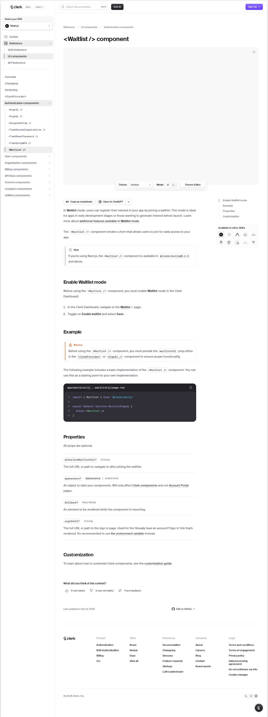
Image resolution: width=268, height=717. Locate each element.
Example (228, 205)
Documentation (172, 645)
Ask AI (117, 6)
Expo (133, 655)
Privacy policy (236, 655)
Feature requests (173, 661)
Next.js (134, 650)
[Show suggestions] (49, 25)
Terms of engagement (242, 650)
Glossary (168, 655)
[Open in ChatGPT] (110, 202)
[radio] (168, 185)
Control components (28, 182)
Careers (200, 650)
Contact (200, 661)
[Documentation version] (40, 7)
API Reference (16, 62)
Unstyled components (28, 188)
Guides (11, 37)
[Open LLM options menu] (129, 202)
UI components (17, 56)
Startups (167, 666)
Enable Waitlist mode (235, 200)
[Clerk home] (69, 638)
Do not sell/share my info (243, 669)
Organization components (28, 162)
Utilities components (28, 195)
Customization (231, 216)
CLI (98, 661)
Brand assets (203, 666)
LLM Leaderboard (173, 671)
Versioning (11, 89)
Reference (28, 43)
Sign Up (254, 6)
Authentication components (28, 103)
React (133, 645)
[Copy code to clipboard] (190, 387)
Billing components (28, 169)
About (199, 645)
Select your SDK (13, 19)
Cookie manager (238, 674)
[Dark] (246, 696)
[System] (256, 696)
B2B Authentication (107, 650)
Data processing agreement (238, 662)
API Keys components (28, 175)
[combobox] (25, 26)
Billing (100, 655)
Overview (10, 76)
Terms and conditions (241, 645)
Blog (198, 655)
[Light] (251, 696)
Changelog (11, 83)
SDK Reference (17, 49)
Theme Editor (193, 184)
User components (28, 156)
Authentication (104, 645)
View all (134, 661)
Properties (229, 211)
